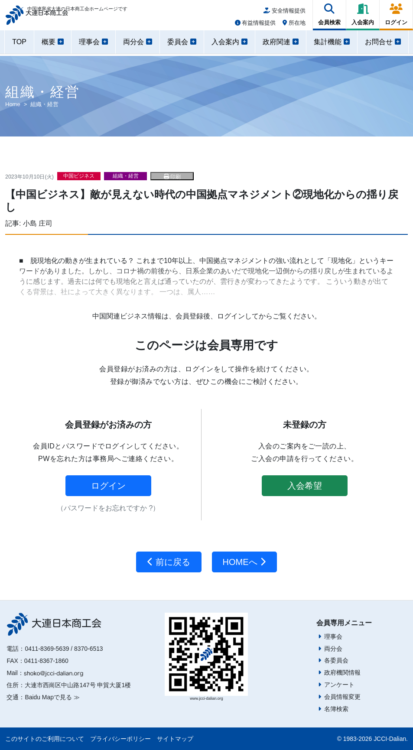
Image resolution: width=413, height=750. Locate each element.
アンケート (339, 684)
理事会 (333, 636)
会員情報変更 (342, 696)
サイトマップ (175, 738)
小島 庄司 (37, 223)
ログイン (108, 485)
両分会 (333, 648)
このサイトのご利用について (44, 738)
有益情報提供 (255, 26)
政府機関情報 (342, 672)
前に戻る (169, 562)
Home (12, 104)
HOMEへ (245, 562)
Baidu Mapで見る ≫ (52, 697)
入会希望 (304, 485)
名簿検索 (336, 708)
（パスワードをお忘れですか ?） (108, 508)
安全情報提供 (284, 13)
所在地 (294, 26)
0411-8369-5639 (47, 648)
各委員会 (336, 660)
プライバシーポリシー (120, 738)
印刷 (172, 177)
